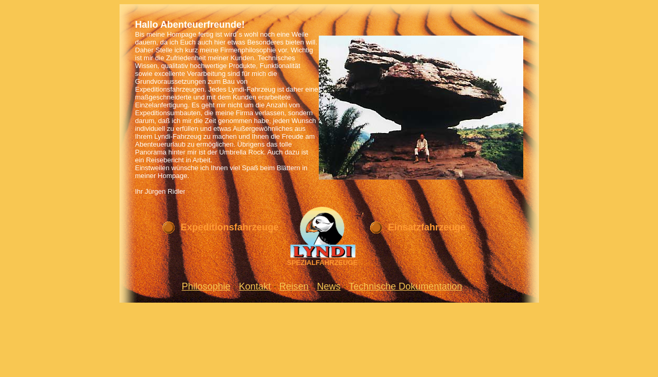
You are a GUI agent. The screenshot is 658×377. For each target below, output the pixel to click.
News (329, 286)
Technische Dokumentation (405, 286)
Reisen (294, 286)
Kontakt (255, 286)
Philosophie (205, 286)
